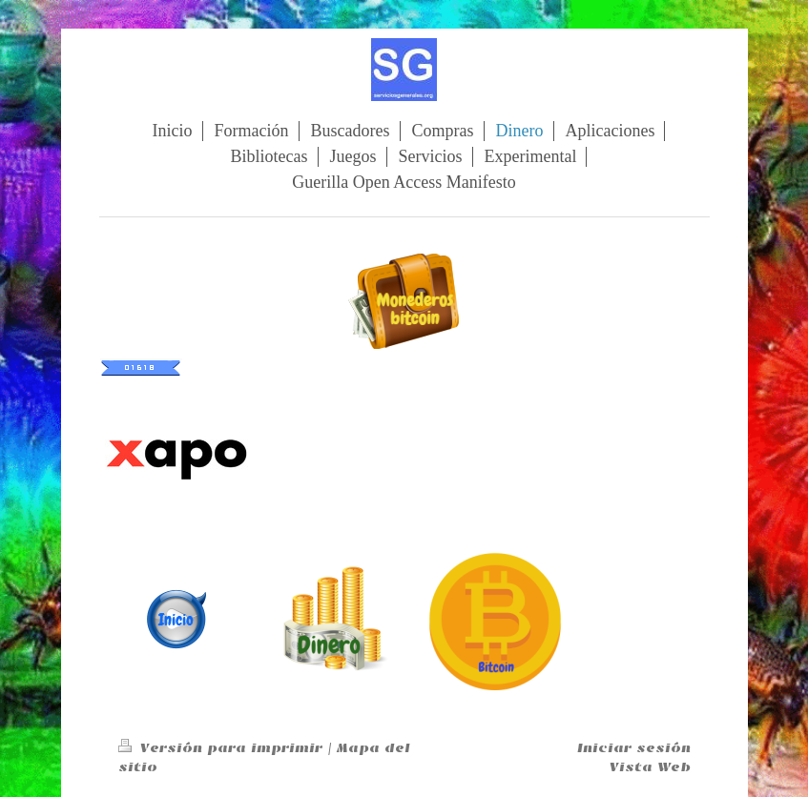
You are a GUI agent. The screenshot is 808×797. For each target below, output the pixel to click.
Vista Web (650, 767)
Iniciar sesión (634, 748)
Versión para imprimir (222, 748)
